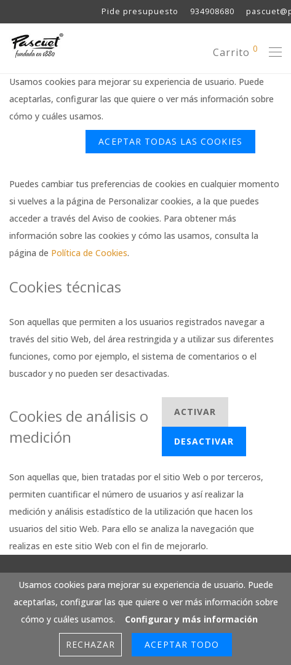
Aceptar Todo (182, 644)
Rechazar (44, 141)
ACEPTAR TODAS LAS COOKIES (170, 141)
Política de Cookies (89, 253)
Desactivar (204, 441)
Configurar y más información (179, 116)
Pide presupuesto (140, 12)
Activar (195, 411)
